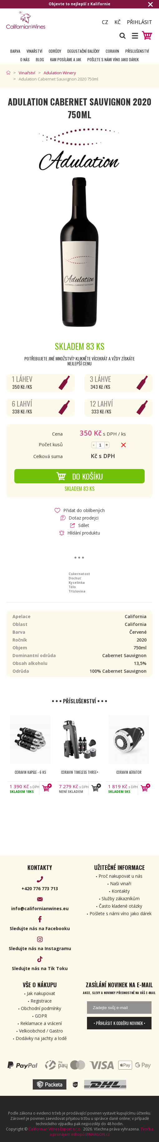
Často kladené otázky (120, 906)
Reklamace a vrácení (41, 1023)
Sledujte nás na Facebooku (40, 928)
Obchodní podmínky (41, 1008)
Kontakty (121, 891)
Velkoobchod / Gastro (41, 1031)
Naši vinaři (120, 883)
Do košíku (79, 476)
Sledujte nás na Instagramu (40, 948)
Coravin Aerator (129, 772)
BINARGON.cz (97, 1134)
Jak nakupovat (41, 993)
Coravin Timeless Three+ (79, 772)
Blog (40, 59)
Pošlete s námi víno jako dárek (113, 59)
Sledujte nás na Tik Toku (40, 968)
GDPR (41, 1016)
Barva (15, 51)
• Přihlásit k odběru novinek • (119, 1023)
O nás (25, 59)
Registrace (41, 1001)
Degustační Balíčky (83, 51)
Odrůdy (55, 51)
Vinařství (34, 51)
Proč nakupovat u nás (120, 876)
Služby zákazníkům (121, 898)
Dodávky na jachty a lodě (41, 1038)
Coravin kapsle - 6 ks (30, 772)
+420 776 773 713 (40, 888)
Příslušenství (137, 51)
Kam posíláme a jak (65, 59)
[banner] (40, 20)
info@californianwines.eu (40, 908)
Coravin (112, 51)
